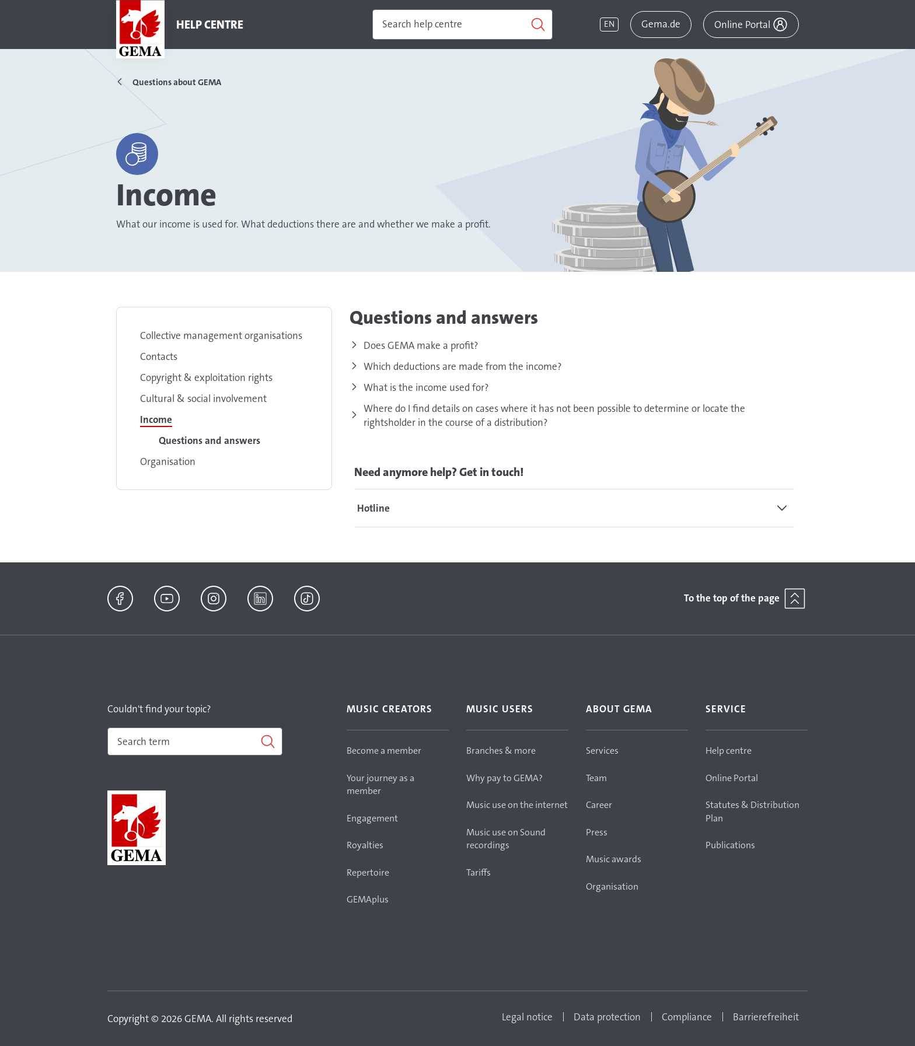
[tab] (574, 508)
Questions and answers (209, 440)
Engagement (372, 818)
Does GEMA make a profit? (421, 345)
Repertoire (368, 872)
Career (599, 805)
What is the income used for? (426, 387)
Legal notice (527, 1016)
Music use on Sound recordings (506, 839)
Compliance (687, 1016)
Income (156, 419)
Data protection (607, 1016)
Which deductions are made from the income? (463, 366)
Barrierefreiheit (766, 1016)
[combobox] (194, 741)
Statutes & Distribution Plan (752, 811)
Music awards (613, 859)
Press (596, 832)
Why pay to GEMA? (504, 778)
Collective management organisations (221, 335)
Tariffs (478, 872)
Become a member (384, 750)
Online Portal (732, 778)
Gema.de (660, 24)
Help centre (729, 750)
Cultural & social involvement (203, 398)
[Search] (462, 24)
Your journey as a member (380, 784)
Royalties (365, 845)
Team (596, 778)
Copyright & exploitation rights (206, 377)
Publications (730, 845)
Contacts (158, 356)
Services (602, 750)
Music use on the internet (517, 805)
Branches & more (501, 750)
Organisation (167, 461)
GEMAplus (368, 899)
